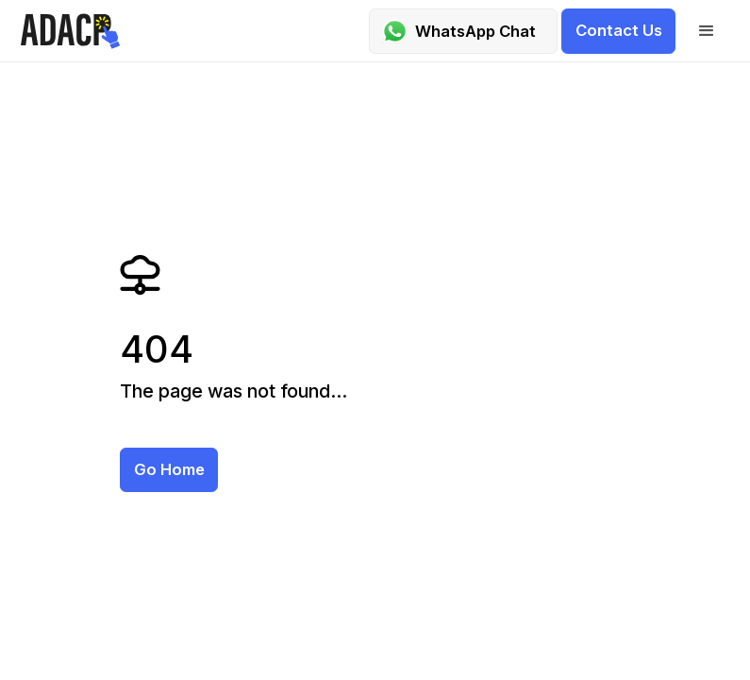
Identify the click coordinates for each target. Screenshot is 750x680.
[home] (74, 31)
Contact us (618, 30)
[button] (706, 31)
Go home (169, 469)
